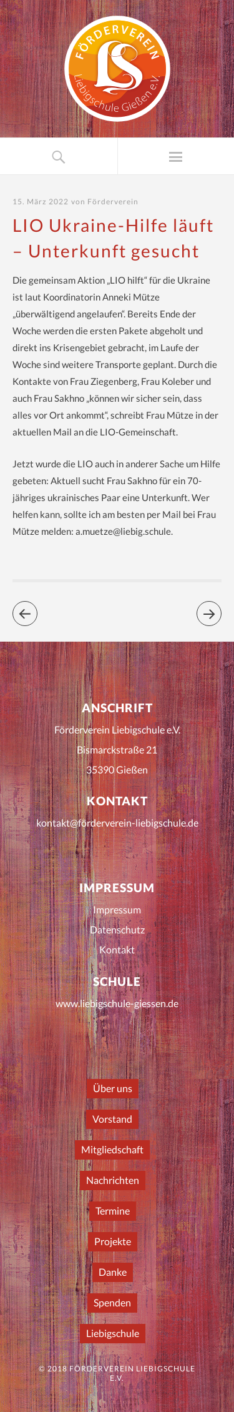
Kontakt (117, 949)
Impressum (117, 909)
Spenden (112, 1302)
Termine (112, 1210)
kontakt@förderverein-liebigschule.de (117, 822)
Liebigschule (112, 1333)
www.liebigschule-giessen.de (117, 1003)
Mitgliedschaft (112, 1149)
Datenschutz (117, 929)
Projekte (112, 1241)
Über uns (112, 1088)
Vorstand (112, 1119)
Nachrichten (112, 1180)
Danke (113, 1272)
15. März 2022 (40, 201)
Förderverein (113, 201)
